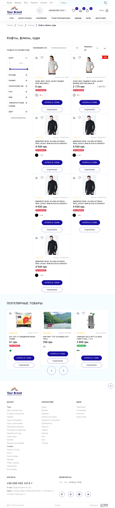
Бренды (18, 3)
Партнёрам (81, 407)
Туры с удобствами (14, 423)
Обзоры (45, 433)
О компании (81, 410)
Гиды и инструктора (14, 410)
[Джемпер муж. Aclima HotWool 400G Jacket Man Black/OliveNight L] (52, 144)
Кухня (9, 453)
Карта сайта (81, 417)
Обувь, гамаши (13, 463)
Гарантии (45, 414)
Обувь (88, 18)
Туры (11, 18)
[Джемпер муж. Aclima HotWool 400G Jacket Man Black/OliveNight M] (89, 144)
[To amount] (23, 63)
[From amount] (14, 63)
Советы (45, 430)
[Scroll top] (110, 386)
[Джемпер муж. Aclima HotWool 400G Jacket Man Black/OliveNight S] (52, 264)
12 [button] (97, 48)
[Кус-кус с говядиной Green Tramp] (24, 339)
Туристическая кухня (60, 18)
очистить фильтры (18, 118)
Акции (9, 3)
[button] (39, 10)
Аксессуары (100, 18)
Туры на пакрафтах (14, 420)
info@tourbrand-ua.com (19, 487)
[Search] (83, 2)
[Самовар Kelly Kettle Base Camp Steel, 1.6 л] (91, 339)
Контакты (80, 414)
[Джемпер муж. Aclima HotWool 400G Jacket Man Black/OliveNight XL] (52, 204)
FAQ (43, 440)
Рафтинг (10, 417)
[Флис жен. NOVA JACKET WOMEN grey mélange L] (52, 84)
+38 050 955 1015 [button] (56, 10)
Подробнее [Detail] (52, 110)
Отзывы (43, 3)
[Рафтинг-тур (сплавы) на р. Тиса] (57, 337)
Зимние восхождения (15, 443)
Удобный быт (47, 423)
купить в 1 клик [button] (52, 102)
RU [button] (51, 3)
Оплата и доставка (49, 417)
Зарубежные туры (14, 433)
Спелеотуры (12, 436)
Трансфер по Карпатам (16, 430)
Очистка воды (12, 456)
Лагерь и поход (24, 18)
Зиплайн (10, 440)
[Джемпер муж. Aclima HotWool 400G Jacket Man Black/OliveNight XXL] (89, 204)
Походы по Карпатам (15, 414)
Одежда (78, 18)
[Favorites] (42, 57)
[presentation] (51, 370)
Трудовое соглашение (51, 420)
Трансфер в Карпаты (15, 427)
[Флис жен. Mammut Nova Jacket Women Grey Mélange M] (89, 84)
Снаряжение (41, 18)
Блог (26, 3)
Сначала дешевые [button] (58, 48)
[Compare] (37, 57)
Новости (34, 3)
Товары (10, 446)
